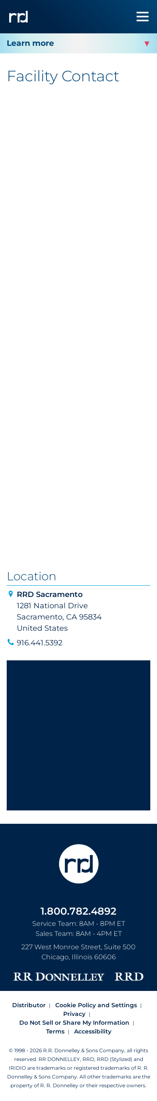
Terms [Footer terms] (55, 1031)
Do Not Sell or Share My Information (74, 1022)
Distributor (29, 1005)
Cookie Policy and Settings (96, 1005)
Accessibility (92, 1031)
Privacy (74, 1014)
